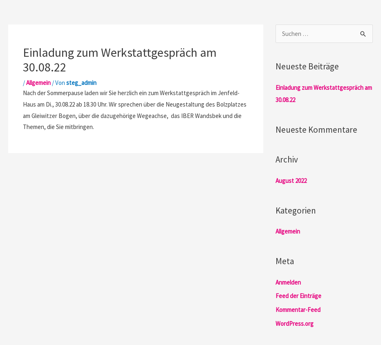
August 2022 (291, 181)
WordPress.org (295, 323)
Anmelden (288, 282)
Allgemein (38, 83)
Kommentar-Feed (298, 310)
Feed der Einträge (298, 296)
